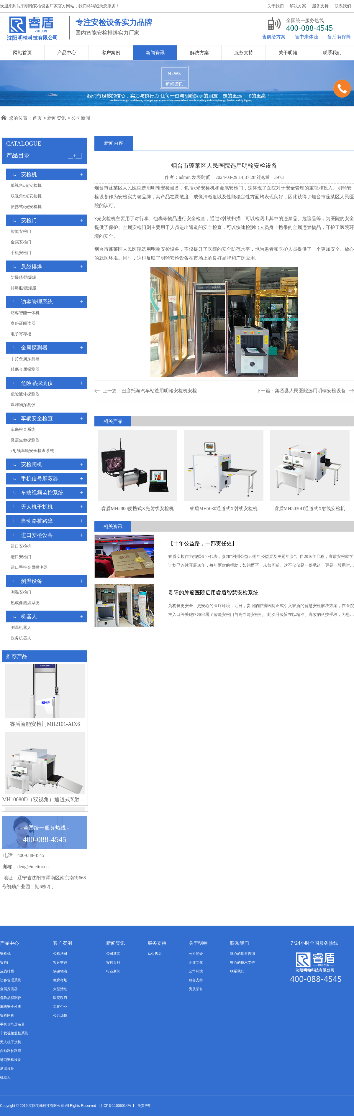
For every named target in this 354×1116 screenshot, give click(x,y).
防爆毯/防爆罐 (24, 277)
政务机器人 (21, 638)
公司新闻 (80, 118)
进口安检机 (21, 546)
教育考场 (60, 980)
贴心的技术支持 (242, 962)
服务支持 (196, 980)
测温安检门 (21, 592)
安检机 (5, 954)
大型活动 (60, 989)
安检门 (5, 962)
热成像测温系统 (25, 603)
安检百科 (113, 962)
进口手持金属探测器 (29, 567)
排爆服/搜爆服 (24, 288)
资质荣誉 (196, 989)
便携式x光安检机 (26, 207)
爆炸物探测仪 (23, 405)
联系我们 (237, 971)
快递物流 (60, 971)
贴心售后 (155, 954)
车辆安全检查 (10, 1007)
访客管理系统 (10, 980)
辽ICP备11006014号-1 (117, 1106)
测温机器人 (21, 627)
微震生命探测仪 (25, 440)
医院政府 (60, 998)
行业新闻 (113, 971)
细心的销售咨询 (242, 954)
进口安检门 (21, 557)
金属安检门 (21, 242)
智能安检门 (21, 231)
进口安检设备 (10, 1060)
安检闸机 (7, 1015)
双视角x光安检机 (26, 196)
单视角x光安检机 (26, 185)
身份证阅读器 (23, 323)
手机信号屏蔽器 (12, 1024)
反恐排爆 (7, 971)
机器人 (5, 1077)
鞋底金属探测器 (25, 369)
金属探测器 (9, 989)
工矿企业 (60, 1007)
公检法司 (60, 954)
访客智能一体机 (25, 313)
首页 (37, 118)
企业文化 (196, 962)
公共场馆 (60, 1015)
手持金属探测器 (25, 359)
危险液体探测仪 (25, 394)
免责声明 (144, 1106)
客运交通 (60, 962)
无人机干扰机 (10, 1042)
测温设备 (7, 1068)
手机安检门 (21, 252)
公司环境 (196, 971)
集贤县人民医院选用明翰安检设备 (310, 390)
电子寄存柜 (21, 334)
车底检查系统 (23, 429)
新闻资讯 (56, 118)
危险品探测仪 (10, 998)
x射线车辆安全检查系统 (32, 451)
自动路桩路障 (10, 1051)
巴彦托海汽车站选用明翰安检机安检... (161, 390)
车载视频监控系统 (14, 1033)
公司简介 (196, 954)
